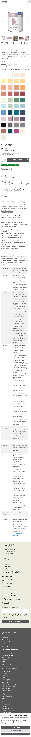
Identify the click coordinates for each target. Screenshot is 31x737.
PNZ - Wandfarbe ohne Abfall (10, 684)
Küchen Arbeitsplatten (7, 655)
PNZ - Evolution (6, 683)
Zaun (3, 661)
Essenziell (6, 720)
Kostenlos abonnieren (18, 621)
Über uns (4, 673)
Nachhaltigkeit (5, 675)
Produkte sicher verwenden (9, 632)
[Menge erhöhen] (5, 159)
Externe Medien (8, 722)
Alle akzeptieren (15, 727)
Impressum (25, 717)
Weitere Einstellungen (6, 724)
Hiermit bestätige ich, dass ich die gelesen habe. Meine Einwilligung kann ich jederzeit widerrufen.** (15, 616)
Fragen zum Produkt (7, 636)
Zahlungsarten (6, 645)
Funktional (25, 722)
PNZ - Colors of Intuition (8, 686)
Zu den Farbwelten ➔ (7, 212)
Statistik (14, 720)
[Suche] (25, 2)
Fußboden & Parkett (7, 665)
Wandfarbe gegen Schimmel (9, 668)
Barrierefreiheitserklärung (8, 647)
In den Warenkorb (20, 159)
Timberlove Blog (6, 679)
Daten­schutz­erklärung (12, 717)
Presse (3, 677)
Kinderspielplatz (6, 659)
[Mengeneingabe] (2, 160)
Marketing (23, 720)
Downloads (5, 637)
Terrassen (4, 652)
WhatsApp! (14, 595)
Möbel (3, 663)
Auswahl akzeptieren (15, 730)
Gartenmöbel (5, 657)
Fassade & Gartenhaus (8, 654)
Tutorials (4, 634)
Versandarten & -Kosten (8, 639)
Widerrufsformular (7, 643)
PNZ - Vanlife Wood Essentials (10, 688)
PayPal (17, 722)
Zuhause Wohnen (6, 690)
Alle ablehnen (15, 734)
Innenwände (5, 666)
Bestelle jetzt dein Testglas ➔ (11, 217)
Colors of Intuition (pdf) (18, 512)
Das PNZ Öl (5, 681)
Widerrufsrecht (6, 641)
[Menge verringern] (5, 161)
